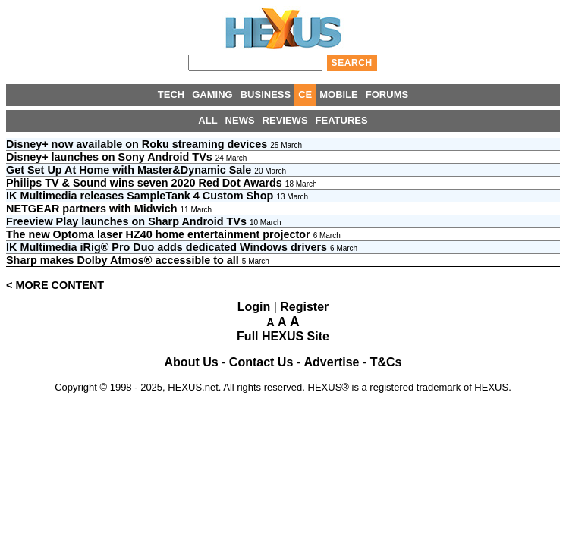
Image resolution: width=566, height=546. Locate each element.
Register (304, 306)
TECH (171, 94)
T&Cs (386, 362)
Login (254, 306)
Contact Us (261, 362)
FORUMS (387, 94)
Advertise (332, 362)
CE (305, 94)
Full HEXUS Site (283, 336)
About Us (192, 362)
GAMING (212, 94)
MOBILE (338, 94)
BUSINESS (266, 94)
